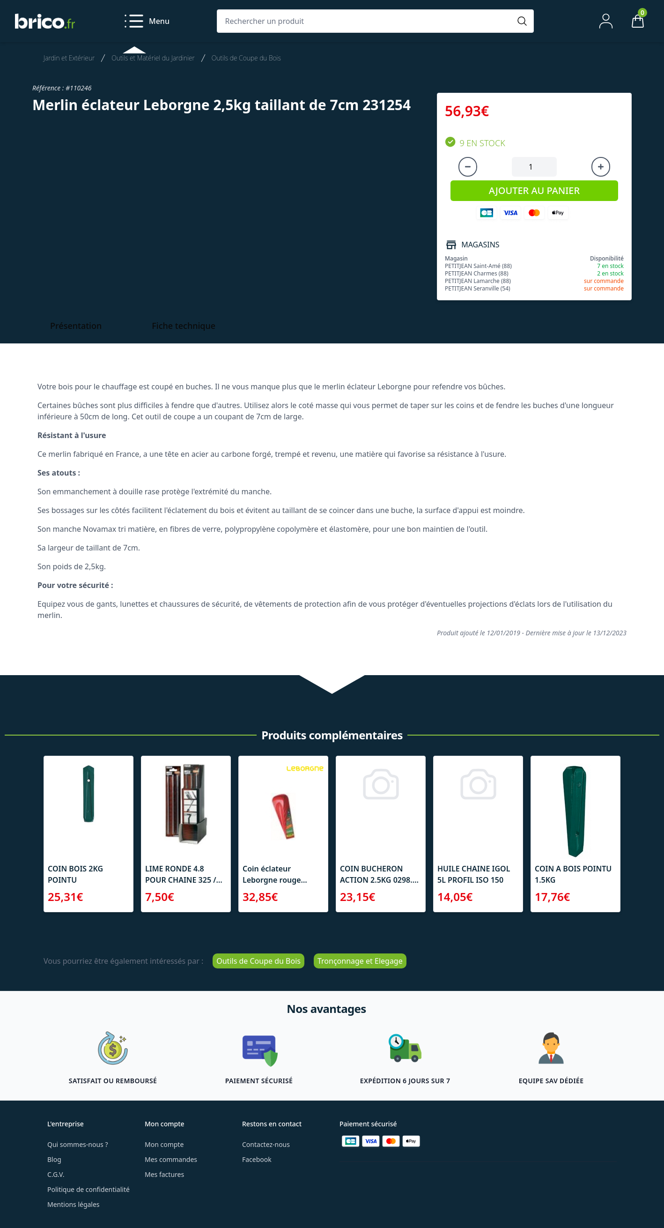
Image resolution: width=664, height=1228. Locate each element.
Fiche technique (183, 325)
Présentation (76, 325)
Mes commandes (171, 1159)
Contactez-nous (266, 1144)
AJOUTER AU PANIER (534, 190)
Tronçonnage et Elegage (360, 961)
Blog (54, 1159)
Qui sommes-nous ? (77, 1144)
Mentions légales (73, 1204)
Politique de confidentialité (88, 1189)
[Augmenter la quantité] (600, 167)
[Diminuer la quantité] (467, 167)
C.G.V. (55, 1174)
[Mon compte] (606, 21)
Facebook (257, 1159)
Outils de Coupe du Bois (246, 57)
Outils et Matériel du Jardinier (153, 57)
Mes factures (164, 1174)
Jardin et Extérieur (69, 57)
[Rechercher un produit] (366, 21)
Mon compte (164, 1144)
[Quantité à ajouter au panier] (534, 167)
